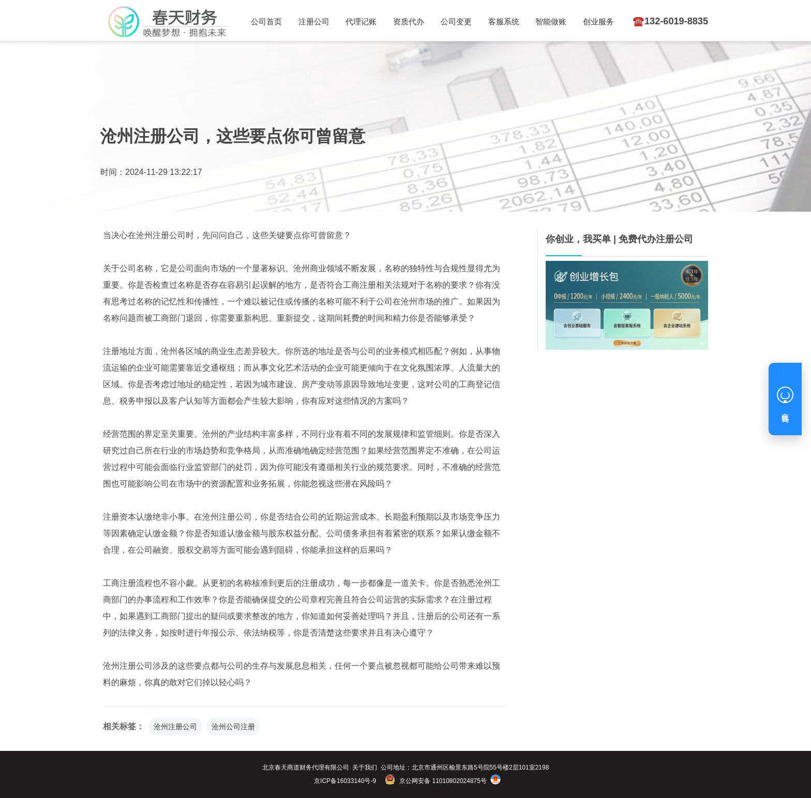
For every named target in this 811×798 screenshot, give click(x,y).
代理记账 (359, 21)
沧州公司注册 (233, 726)
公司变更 (452, 21)
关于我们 (364, 767)
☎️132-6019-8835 (666, 21)
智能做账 (544, 21)
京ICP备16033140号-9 (345, 781)
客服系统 (498, 21)
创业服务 (591, 21)
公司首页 (265, 21)
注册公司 (312, 21)
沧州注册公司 (175, 726)
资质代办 (405, 21)
